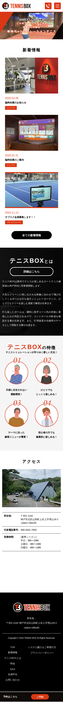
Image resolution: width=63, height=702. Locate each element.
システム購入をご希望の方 (42, 647)
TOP (12, 647)
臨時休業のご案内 (14, 159)
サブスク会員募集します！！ (20, 217)
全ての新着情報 (31, 235)
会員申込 (12, 674)
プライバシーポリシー (42, 652)
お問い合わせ (13, 679)
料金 (12, 663)
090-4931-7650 (29, 530)
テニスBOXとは (12, 658)
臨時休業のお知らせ (15, 102)
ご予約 (40, 697)
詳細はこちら (32, 271)
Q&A (12, 669)
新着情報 (12, 652)
